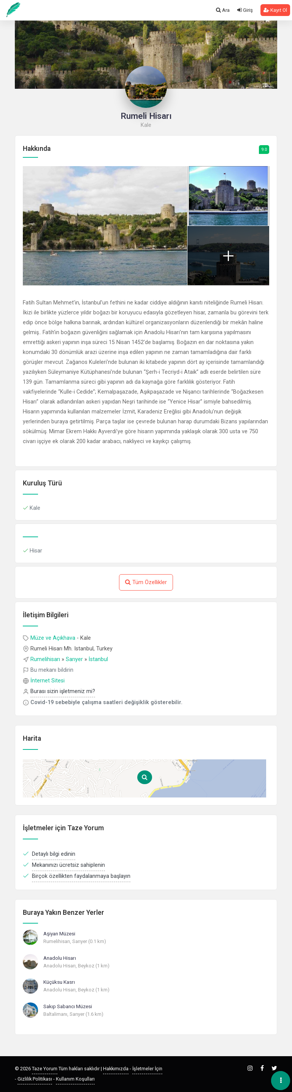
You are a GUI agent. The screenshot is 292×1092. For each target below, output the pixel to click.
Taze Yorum (44, 1068)
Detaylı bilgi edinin (53, 854)
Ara (223, 10)
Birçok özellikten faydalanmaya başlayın (81, 876)
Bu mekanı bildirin (51, 670)
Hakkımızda (116, 1068)
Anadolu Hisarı (59, 958)
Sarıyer (74, 659)
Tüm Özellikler (146, 582)
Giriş (245, 10)
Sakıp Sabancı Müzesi (67, 1006)
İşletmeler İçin (147, 1068)
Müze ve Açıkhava (52, 638)
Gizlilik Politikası (34, 1079)
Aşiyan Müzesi (59, 933)
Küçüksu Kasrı (59, 982)
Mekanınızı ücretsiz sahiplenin (68, 865)
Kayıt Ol (275, 10)
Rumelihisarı (45, 659)
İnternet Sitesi (47, 680)
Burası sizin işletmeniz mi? (62, 691)
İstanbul (98, 659)
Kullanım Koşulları (75, 1079)
